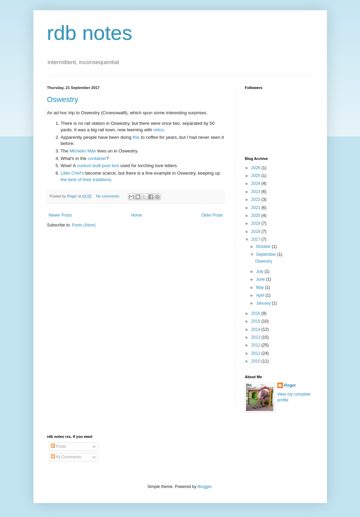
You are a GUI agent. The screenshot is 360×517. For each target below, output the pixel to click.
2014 (256, 329)
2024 (256, 183)
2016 (256, 313)
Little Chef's (72, 173)
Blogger (205, 486)
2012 (256, 345)
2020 (256, 215)
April (260, 295)
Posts (58, 446)
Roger (290, 385)
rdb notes (89, 32)
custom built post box (98, 165)
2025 (256, 175)
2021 (256, 207)
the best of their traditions (86, 179)
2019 (256, 223)
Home (136, 215)
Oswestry (62, 99)
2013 (256, 337)
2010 (256, 361)
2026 (256, 167)
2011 (256, 353)
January (264, 303)
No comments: (108, 196)
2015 (256, 321)
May (260, 287)
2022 (256, 199)
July (260, 271)
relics (158, 129)
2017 (256, 239)
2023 (256, 191)
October (264, 246)
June (261, 279)
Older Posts (212, 215)
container (97, 158)
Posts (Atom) (84, 225)
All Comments (66, 457)
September (266, 254)
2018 (256, 231)
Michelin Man (83, 150)
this (136, 137)
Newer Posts (60, 215)
